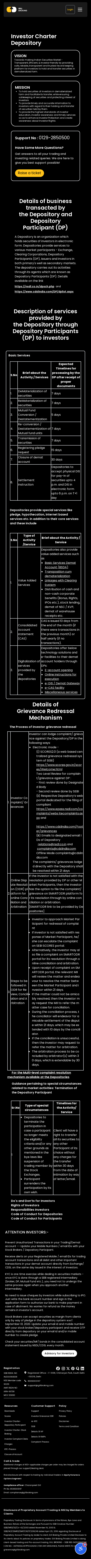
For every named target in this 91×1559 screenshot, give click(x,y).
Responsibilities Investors (30, 1210)
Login (70, 9)
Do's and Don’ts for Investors (33, 1201)
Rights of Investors (25, 1205)
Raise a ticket (29, 172)
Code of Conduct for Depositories (37, 1214)
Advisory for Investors (59, 1353)
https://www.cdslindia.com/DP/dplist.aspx (44, 291)
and (59, 813)
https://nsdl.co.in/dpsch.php (34, 286)
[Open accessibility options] (81, 1549)
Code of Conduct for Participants (36, 1218)
